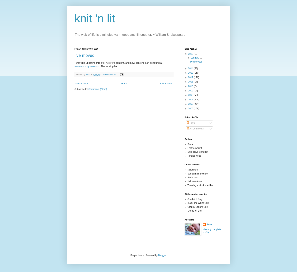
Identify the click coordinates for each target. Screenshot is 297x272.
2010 (191, 86)
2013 (191, 72)
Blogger (162, 255)
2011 (191, 81)
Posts (191, 122)
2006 (191, 104)
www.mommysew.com (86, 66)
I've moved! (85, 55)
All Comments (195, 128)
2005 (191, 108)
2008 (191, 95)
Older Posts (166, 83)
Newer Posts (81, 83)
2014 (191, 68)
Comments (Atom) (97, 89)
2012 (191, 77)
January (195, 57)
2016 (191, 54)
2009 (191, 90)
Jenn (209, 224)
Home (124, 83)
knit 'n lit (94, 18)
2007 (191, 99)
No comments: (110, 74)
